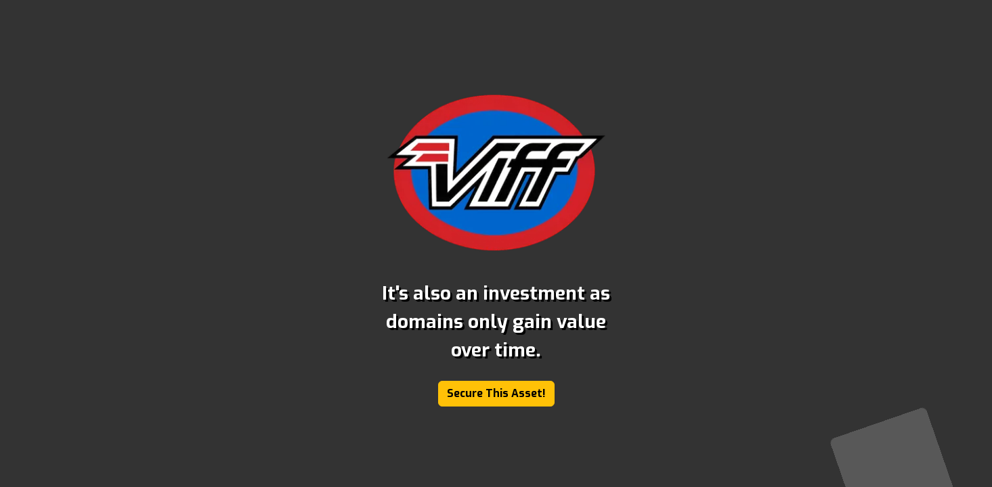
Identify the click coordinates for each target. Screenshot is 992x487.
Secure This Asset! (496, 393)
